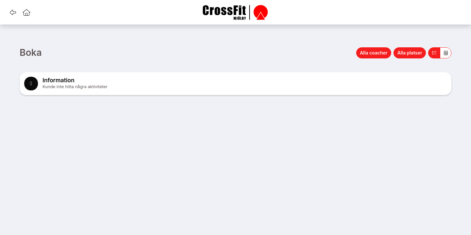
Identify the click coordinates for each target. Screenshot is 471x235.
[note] (235, 83)
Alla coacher (374, 52)
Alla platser (409, 52)
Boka (31, 52)
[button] (12, 12)
